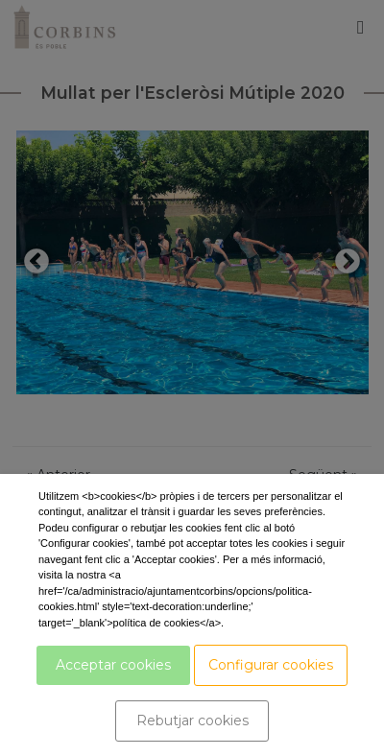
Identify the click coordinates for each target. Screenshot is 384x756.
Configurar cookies (270, 664)
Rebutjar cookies (192, 720)
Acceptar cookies (113, 664)
